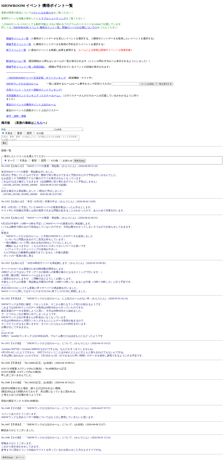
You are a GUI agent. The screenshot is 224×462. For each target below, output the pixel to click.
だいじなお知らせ (44, 12)
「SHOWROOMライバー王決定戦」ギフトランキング (36, 78)
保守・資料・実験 (16, 116)
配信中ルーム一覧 (16, 61)
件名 (31, 129)
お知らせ (67, 162)
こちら (38, 122)
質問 (29, 133)
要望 (19, 133)
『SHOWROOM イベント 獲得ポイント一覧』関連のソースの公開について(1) (54, 27)
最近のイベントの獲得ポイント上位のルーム (31, 104)
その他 (40, 133)
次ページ (20, 459)
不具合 (9, 133)
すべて (11, 162)
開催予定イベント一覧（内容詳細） (26, 66)
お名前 (76, 129)
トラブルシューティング (52, 18)
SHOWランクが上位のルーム (22, 83)
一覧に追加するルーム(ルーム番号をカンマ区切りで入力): (79, 83)
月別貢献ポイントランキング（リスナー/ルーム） (34, 95)
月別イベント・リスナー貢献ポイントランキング (33, 89)
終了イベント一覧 (16, 50)
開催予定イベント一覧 (18, 44)
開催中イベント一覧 (17, 38)
